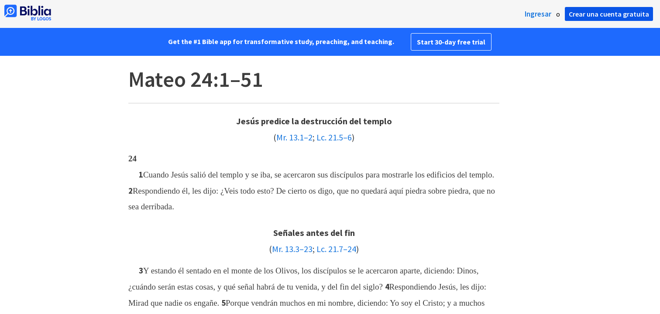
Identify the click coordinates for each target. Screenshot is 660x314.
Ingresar (538, 14)
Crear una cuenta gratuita (609, 14)
